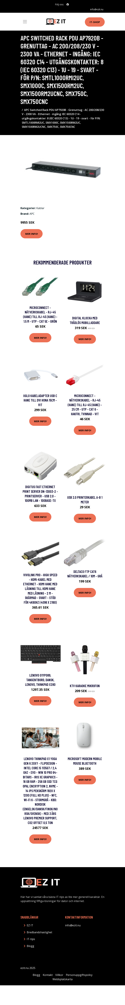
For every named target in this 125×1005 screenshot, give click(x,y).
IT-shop (95, 22)
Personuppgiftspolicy (79, 975)
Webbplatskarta (62, 979)
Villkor (59, 975)
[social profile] (67, 4)
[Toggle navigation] (24, 22)
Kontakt (48, 975)
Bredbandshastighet (39, 932)
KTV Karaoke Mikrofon (85, 686)
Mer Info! (31, 233)
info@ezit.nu (96, 9)
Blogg (30, 946)
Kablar (40, 208)
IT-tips (31, 939)
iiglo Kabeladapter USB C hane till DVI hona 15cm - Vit (40, 400)
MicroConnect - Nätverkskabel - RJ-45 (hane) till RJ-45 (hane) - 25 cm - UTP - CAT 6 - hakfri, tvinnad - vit (85, 405)
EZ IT (30, 925)
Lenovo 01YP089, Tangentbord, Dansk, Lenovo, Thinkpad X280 (40, 679)
